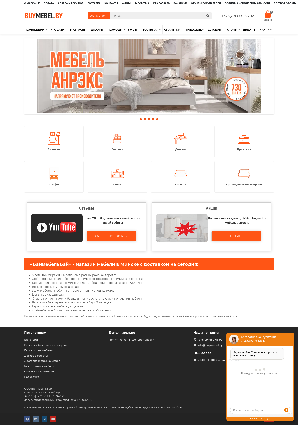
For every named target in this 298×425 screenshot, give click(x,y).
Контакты (111, 3)
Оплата (49, 3)
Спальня (171, 29)
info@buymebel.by (209, 345)
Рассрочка (142, 3)
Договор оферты (285, 3)
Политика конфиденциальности (247, 3)
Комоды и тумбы (123, 29)
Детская (214, 29)
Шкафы (97, 29)
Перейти (236, 236)
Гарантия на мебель (38, 350)
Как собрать (161, 3)
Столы (232, 29)
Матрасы (77, 29)
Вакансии (180, 3)
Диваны (249, 29)
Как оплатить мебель (39, 366)
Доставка (94, 3)
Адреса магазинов (70, 3)
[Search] (161, 15)
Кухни (264, 29)
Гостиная (151, 29)
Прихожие (193, 29)
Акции (126, 3)
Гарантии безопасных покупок (45, 345)
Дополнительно (122, 333)
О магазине (32, 3)
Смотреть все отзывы (111, 236)
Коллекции (35, 29)
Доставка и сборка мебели (43, 360)
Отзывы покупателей (206, 3)
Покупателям (35, 333)
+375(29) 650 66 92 (238, 16)
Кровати (57, 29)
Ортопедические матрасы (244, 184)
